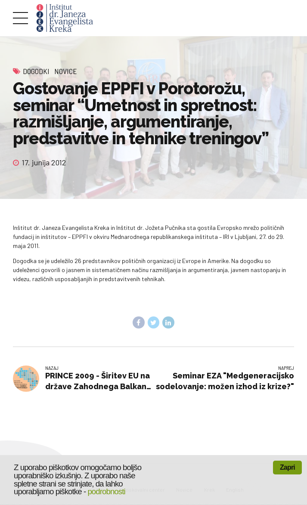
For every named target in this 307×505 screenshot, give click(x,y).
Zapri (287, 467)
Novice (65, 71)
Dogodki (36, 71)
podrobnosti (106, 491)
